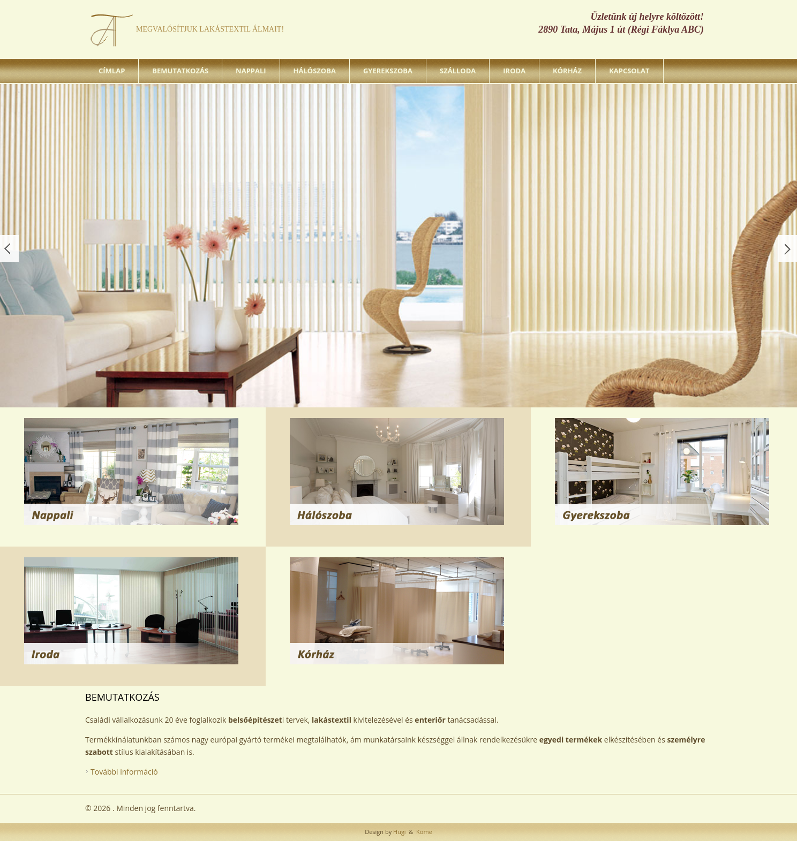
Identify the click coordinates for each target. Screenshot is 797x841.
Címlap (112, 70)
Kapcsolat (629, 70)
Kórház (567, 70)
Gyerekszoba (387, 70)
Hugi (398, 832)
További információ (124, 772)
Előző (9, 248)
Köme (423, 832)
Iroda (514, 70)
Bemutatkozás (180, 70)
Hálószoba (315, 70)
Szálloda (458, 70)
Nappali (251, 70)
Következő (787, 248)
